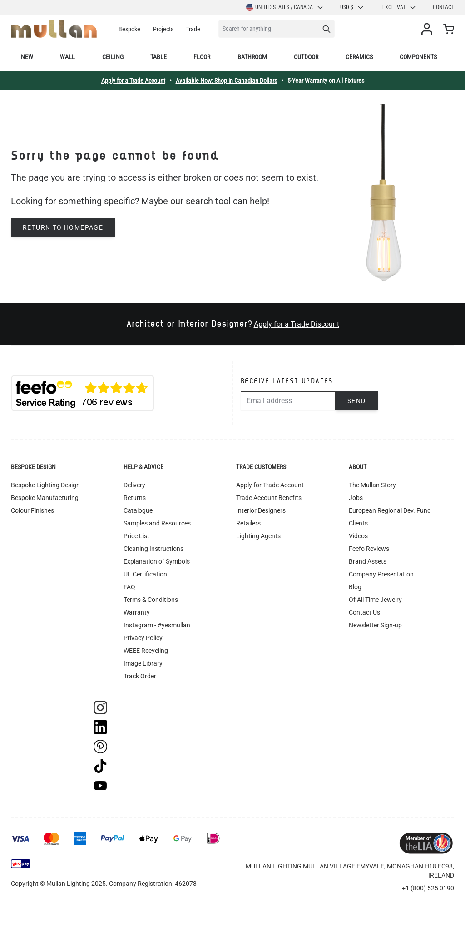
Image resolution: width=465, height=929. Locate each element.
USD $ (352, 7)
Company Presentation (381, 574)
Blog (355, 587)
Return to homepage (63, 227)
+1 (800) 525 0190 (428, 888)
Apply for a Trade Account (133, 80)
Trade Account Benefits (269, 497)
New (27, 57)
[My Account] (429, 29)
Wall (67, 57)
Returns (135, 497)
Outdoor (306, 57)
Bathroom (252, 57)
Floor (201, 57)
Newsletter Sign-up (375, 625)
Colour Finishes (32, 510)
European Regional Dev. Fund (390, 510)
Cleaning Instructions (153, 548)
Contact (443, 7)
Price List (136, 536)
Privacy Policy (143, 637)
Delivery (134, 485)
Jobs (356, 497)
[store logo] (54, 29)
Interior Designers (261, 510)
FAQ (129, 587)
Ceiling (113, 57)
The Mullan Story (372, 485)
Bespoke (129, 29)
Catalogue (138, 510)
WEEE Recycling (146, 650)
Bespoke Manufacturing (45, 497)
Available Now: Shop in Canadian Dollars (226, 80)
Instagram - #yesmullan (157, 625)
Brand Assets (367, 561)
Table (158, 57)
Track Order (140, 676)
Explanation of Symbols (157, 561)
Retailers (248, 523)
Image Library (143, 663)
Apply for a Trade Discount (296, 324)
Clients (358, 523)
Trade (193, 29)
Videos (358, 536)
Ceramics (359, 57)
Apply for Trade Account (270, 485)
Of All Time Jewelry (375, 599)
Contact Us (364, 612)
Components (418, 57)
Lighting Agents (258, 536)
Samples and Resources (157, 523)
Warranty (137, 612)
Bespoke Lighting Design (45, 485)
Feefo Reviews (369, 548)
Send (356, 400)
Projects (163, 29)
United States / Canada (285, 7)
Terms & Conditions (151, 599)
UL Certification (145, 574)
